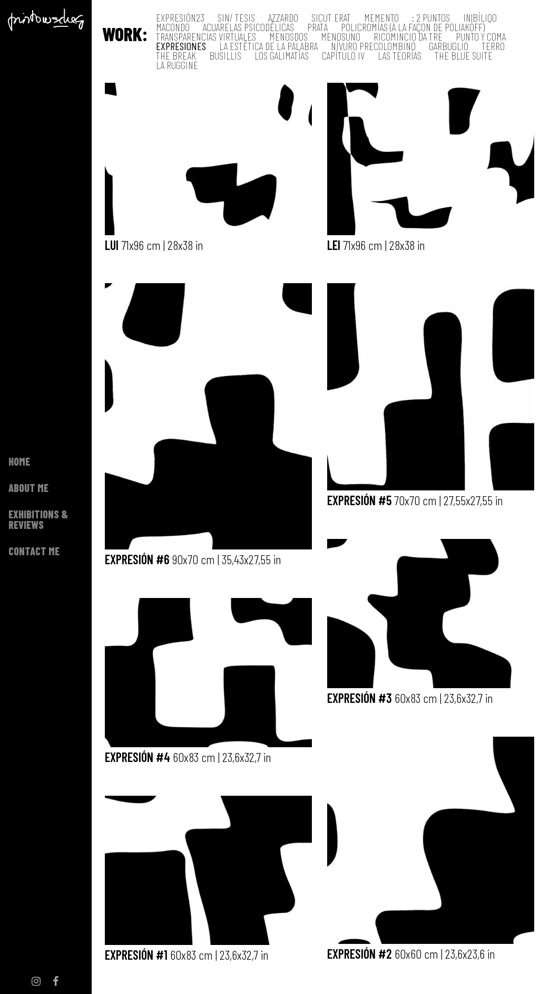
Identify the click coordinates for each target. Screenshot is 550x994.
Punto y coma (481, 37)
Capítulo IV (343, 56)
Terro (493, 46)
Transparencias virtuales (206, 37)
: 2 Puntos (431, 18)
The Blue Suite (464, 56)
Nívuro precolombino (373, 46)
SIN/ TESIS (236, 18)
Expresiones (181, 46)
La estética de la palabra (268, 46)
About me (28, 337)
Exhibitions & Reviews (38, 369)
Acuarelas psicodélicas (248, 27)
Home (19, 311)
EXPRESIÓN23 (180, 18)
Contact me (34, 400)
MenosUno (340, 37)
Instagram (36, 681)
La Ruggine (177, 65)
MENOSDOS (288, 37)
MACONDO (173, 27)
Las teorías (399, 56)
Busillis (225, 56)
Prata (317, 27)
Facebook (56, 681)
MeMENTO (381, 18)
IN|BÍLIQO (480, 18)
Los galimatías (281, 56)
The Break (176, 56)
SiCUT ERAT (331, 18)
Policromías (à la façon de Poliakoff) (413, 27)
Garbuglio (448, 46)
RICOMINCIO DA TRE (408, 37)
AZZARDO (283, 18)
